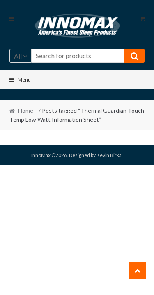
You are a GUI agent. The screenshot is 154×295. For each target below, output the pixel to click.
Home (25, 110)
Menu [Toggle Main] (20, 80)
